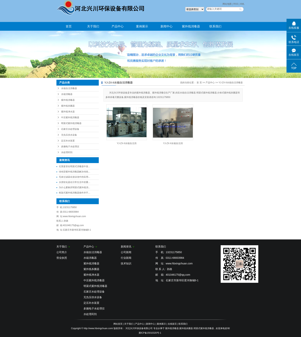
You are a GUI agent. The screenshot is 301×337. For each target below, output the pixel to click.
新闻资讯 (127, 246)
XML (242, 4)
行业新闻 (126, 257)
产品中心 (118, 26)
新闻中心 (166, 26)
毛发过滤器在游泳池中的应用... (74, 177)
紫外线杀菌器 (68, 106)
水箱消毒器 (66, 94)
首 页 (199, 82)
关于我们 (93, 26)
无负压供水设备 (69, 135)
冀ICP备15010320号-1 (150, 333)
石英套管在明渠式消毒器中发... (74, 166)
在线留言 (172, 324)
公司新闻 (126, 252)
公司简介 (61, 252)
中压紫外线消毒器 (70, 117)
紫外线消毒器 (191, 26)
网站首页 (117, 324)
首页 (69, 26)
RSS (235, 4)
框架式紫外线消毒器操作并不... (74, 192)
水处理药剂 (66, 152)
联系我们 (215, 26)
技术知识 (126, 263)
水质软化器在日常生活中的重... (74, 182)
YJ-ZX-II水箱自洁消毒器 (231, 82)
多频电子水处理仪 (70, 146)
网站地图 (227, 4)
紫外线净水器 (68, 111)
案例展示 (142, 26)
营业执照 (61, 257)
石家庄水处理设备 (70, 129)
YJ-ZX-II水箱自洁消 (126, 143)
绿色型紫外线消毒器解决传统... (74, 171)
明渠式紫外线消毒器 (71, 123)
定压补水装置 (68, 140)
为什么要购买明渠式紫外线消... (74, 187)
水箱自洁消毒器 (69, 88)
